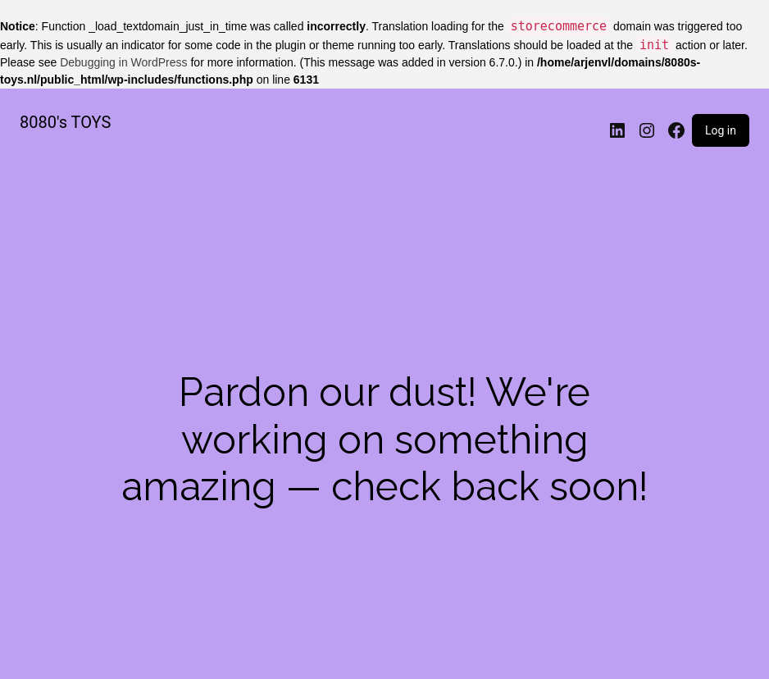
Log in (720, 130)
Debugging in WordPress (123, 62)
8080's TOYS (65, 122)
